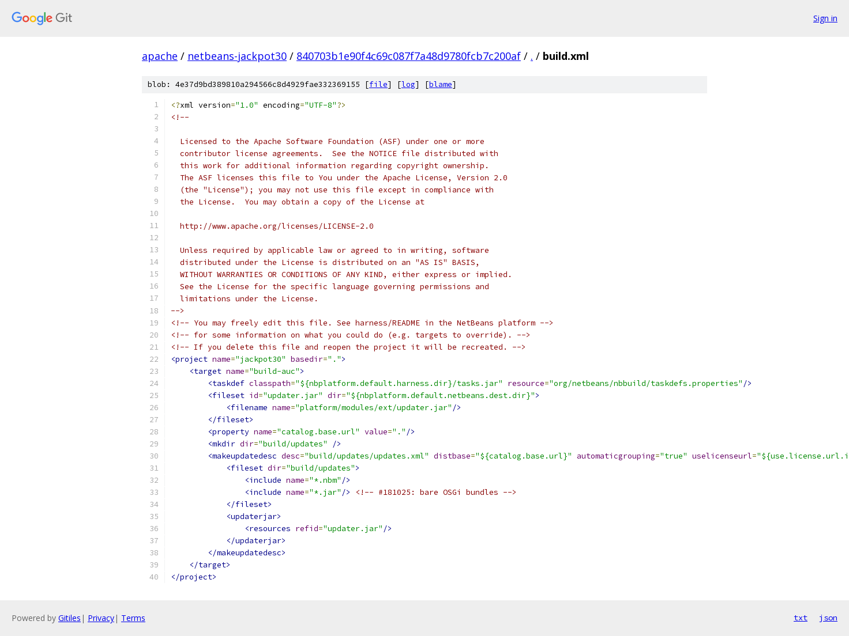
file (378, 84)
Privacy (101, 617)
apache (160, 56)
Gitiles (69, 617)
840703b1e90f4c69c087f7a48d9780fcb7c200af (408, 56)
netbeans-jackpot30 (237, 56)
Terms (133, 617)
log (408, 84)
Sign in (825, 18)
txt (800, 617)
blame (440, 84)
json (828, 617)
